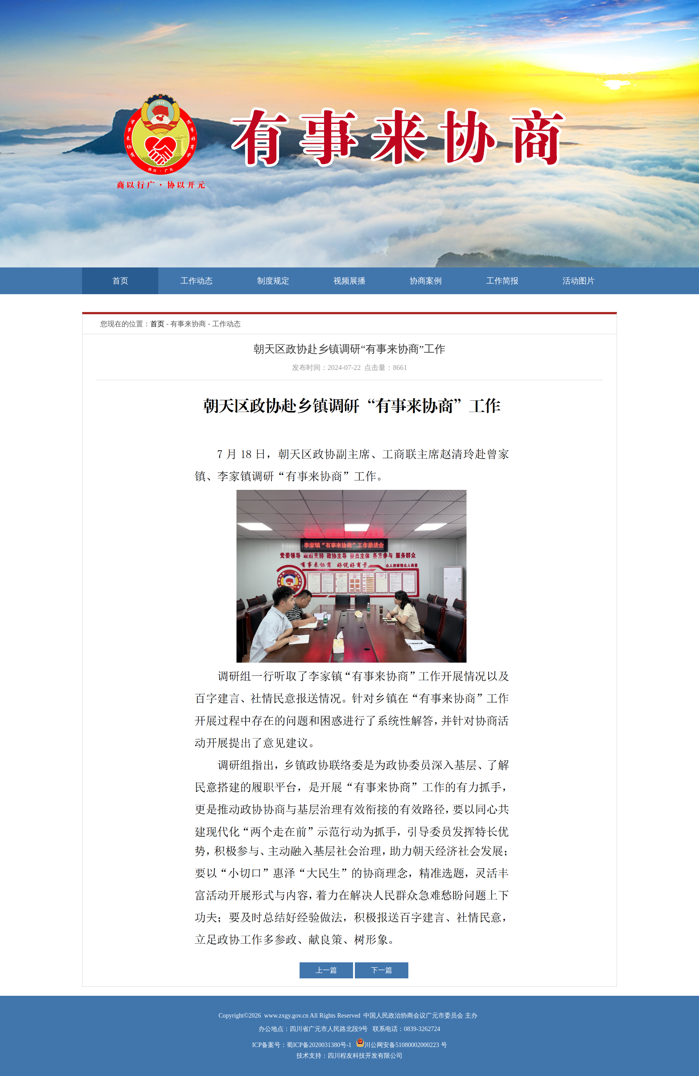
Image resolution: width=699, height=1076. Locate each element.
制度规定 (273, 280)
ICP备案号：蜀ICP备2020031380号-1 (302, 1045)
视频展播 (349, 280)
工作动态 (197, 280)
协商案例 (426, 280)
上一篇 (326, 970)
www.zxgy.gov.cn (287, 1015)
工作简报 (502, 280)
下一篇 (381, 970)
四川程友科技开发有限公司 (365, 1055)
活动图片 (579, 280)
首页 (120, 280)
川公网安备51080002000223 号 (405, 1045)
